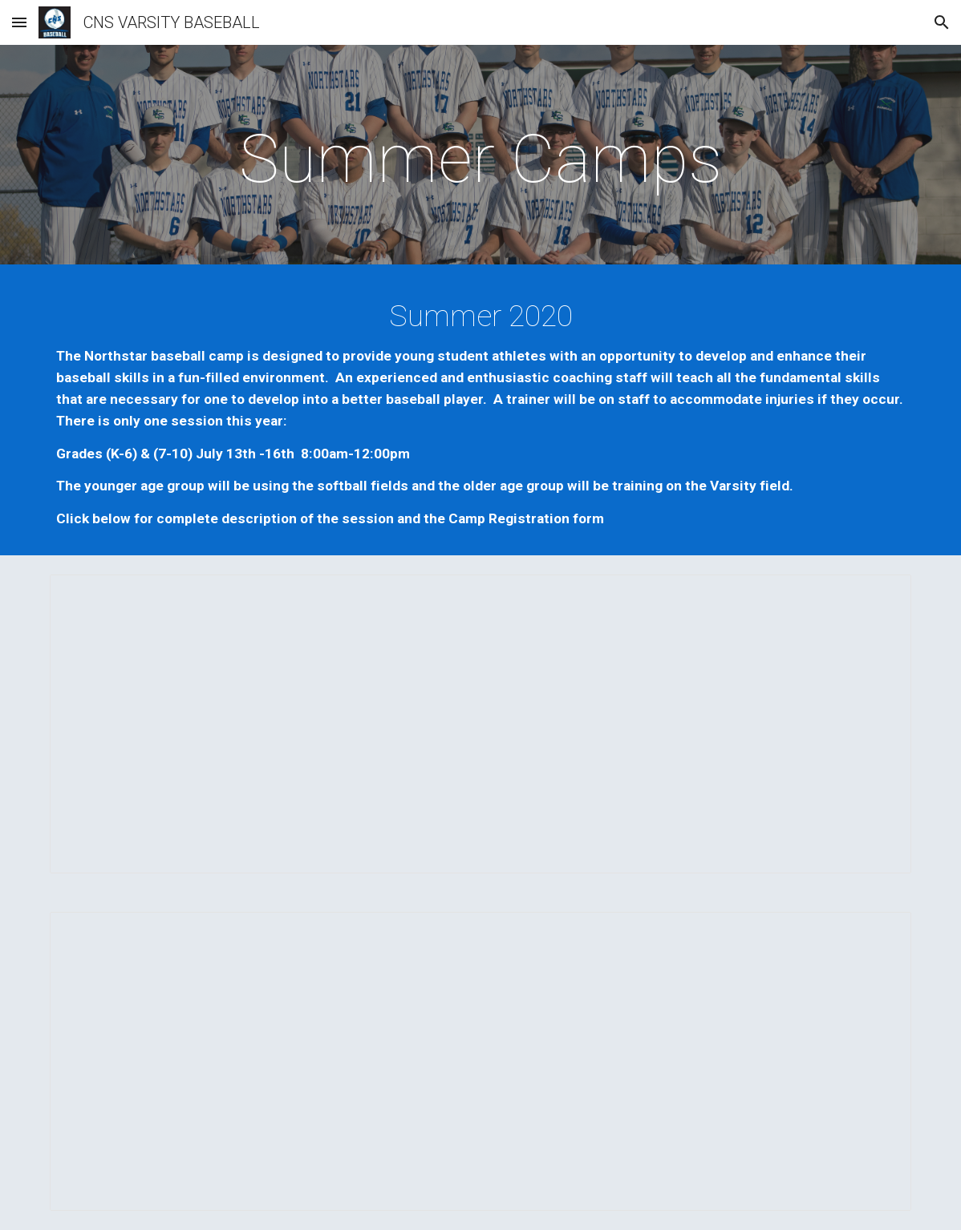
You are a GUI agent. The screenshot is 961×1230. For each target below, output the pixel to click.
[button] (19, 22)
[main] (480, 159)
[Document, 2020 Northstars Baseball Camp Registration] (480, 1061)
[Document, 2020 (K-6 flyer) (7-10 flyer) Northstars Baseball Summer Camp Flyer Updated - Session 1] (480, 724)
